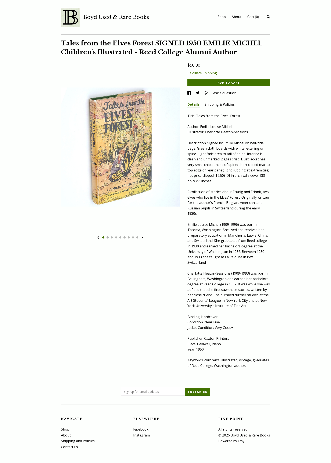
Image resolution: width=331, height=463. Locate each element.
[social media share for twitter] (198, 93)
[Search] (268, 17)
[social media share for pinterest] (207, 93)
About (236, 16)
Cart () (253, 16)
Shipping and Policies (78, 441)
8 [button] (133, 237)
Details (193, 104)
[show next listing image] (142, 237)
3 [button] (112, 237)
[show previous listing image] (98, 237)
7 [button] (129, 237)
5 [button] (120, 237)
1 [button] (103, 237)
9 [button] (137, 237)
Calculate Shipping (202, 73)
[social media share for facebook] (189, 93)
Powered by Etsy (231, 441)
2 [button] (108, 237)
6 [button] (124, 237)
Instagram (141, 435)
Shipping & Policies (220, 104)
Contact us (69, 447)
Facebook (140, 429)
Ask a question (224, 93)
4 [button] (116, 237)
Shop (221, 16)
